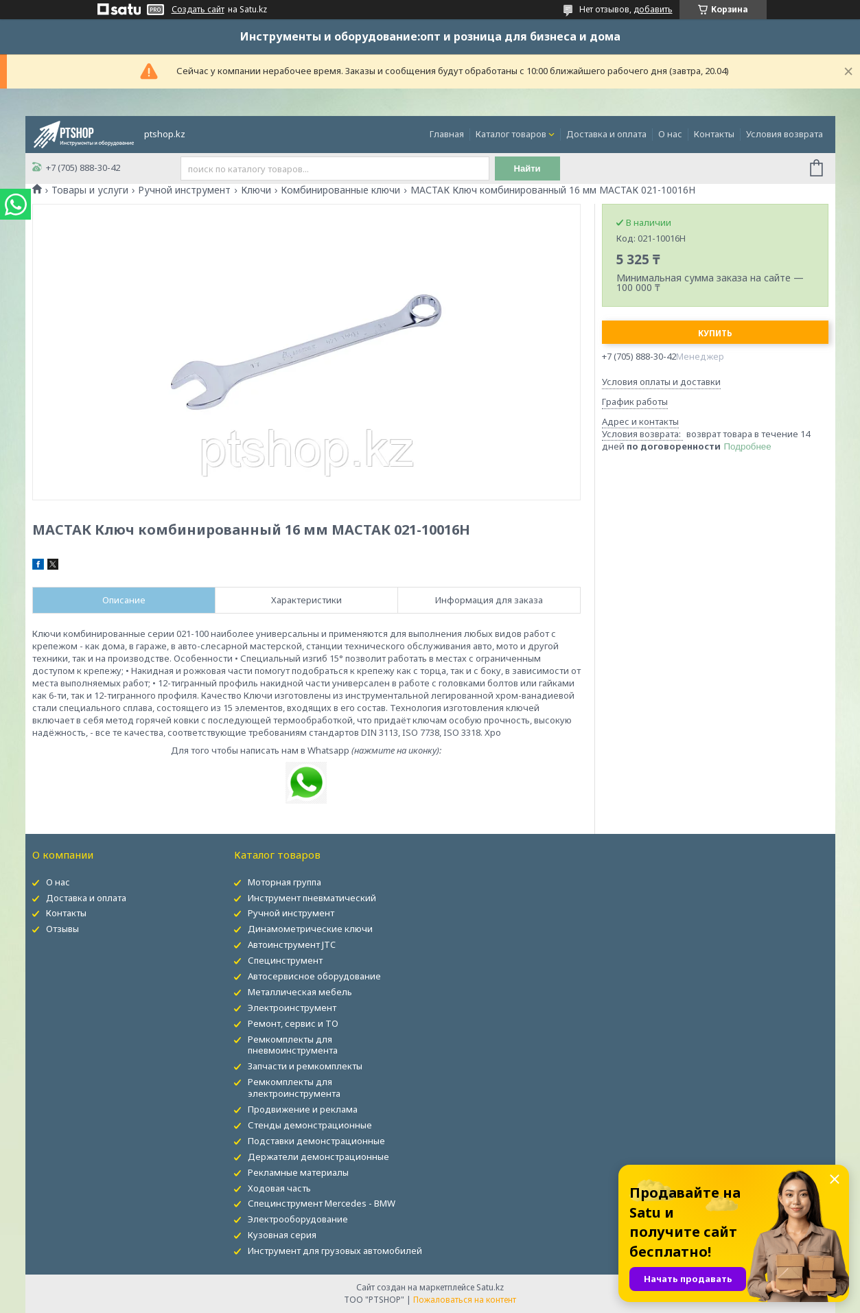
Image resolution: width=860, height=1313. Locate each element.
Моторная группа (284, 882)
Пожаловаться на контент (464, 1299)
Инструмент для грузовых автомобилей (335, 1250)
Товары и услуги (89, 190)
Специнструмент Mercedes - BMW (321, 1203)
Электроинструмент (292, 1007)
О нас (670, 134)
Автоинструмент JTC (292, 944)
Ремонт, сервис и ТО (293, 1023)
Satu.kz (490, 1287)
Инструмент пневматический (312, 898)
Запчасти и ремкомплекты (305, 1066)
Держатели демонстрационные (318, 1156)
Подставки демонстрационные (316, 1141)
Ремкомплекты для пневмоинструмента (293, 1045)
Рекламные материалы (298, 1172)
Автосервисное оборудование (314, 976)
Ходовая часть (279, 1188)
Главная (447, 134)
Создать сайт (198, 9)
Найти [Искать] (528, 168)
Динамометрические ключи (310, 928)
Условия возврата (784, 134)
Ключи (256, 190)
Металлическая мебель (300, 992)
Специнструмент (285, 960)
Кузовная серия (282, 1235)
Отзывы (62, 928)
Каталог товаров (511, 134)
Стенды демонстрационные (310, 1125)
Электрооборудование (298, 1219)
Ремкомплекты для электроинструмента (294, 1088)
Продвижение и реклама (303, 1109)
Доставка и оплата (606, 134)
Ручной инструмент (184, 190)
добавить (653, 9)
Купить (715, 333)
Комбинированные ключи (340, 190)
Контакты (714, 134)
